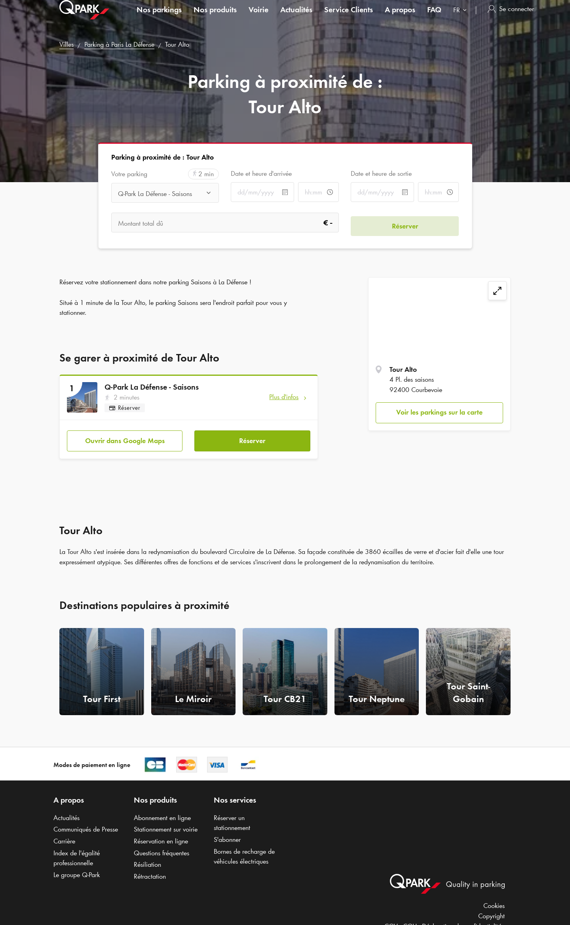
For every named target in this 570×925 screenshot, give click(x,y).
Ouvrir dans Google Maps (125, 437)
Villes (66, 44)
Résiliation (147, 861)
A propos (400, 17)
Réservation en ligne (161, 838)
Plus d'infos (283, 396)
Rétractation (150, 873)
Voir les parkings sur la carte (439, 412)
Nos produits (215, 17)
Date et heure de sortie (381, 173)
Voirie (258, 17)
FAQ (434, 17)
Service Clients (348, 17)
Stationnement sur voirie (166, 826)
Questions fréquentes (161, 849)
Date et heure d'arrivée (261, 173)
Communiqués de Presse (85, 826)
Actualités (296, 17)
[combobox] (461, 19)
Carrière (64, 838)
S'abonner (227, 836)
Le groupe (76, 871)
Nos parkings (159, 17)
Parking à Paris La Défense (119, 44)
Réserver (252, 437)
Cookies (494, 902)
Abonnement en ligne (162, 814)
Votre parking (129, 174)
